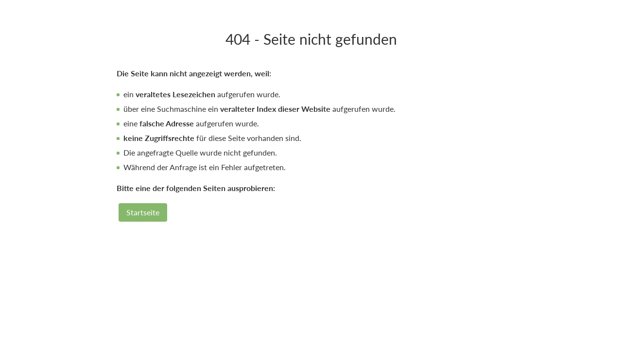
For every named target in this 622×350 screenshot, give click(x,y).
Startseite (142, 212)
